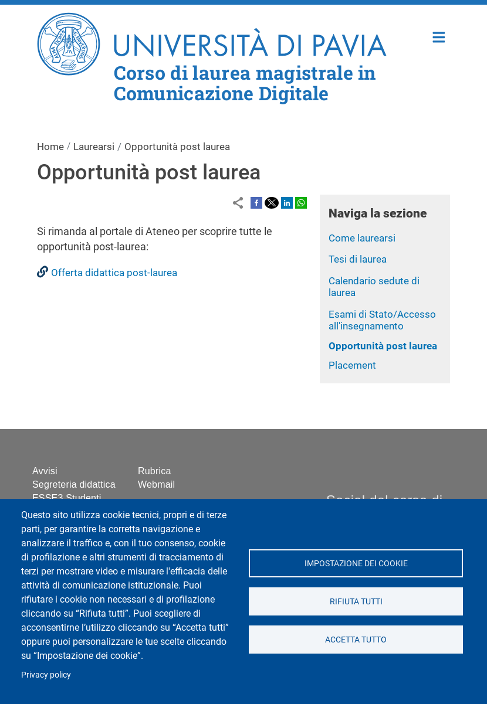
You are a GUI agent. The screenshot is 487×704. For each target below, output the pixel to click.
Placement (352, 365)
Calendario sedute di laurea (374, 287)
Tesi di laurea (358, 259)
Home (439, 36)
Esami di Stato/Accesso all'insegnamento (382, 320)
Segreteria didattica (74, 484)
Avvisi (45, 471)
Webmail (156, 484)
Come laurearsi (362, 238)
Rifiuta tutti (355, 601)
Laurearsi (93, 146)
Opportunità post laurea (383, 346)
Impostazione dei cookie (355, 563)
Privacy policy (46, 674)
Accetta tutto (356, 639)
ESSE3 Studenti (67, 498)
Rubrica (154, 471)
